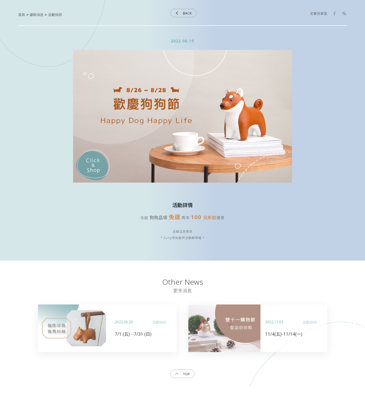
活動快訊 (55, 14)
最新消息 (37, 14)
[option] (182, 121)
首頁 (21, 14)
